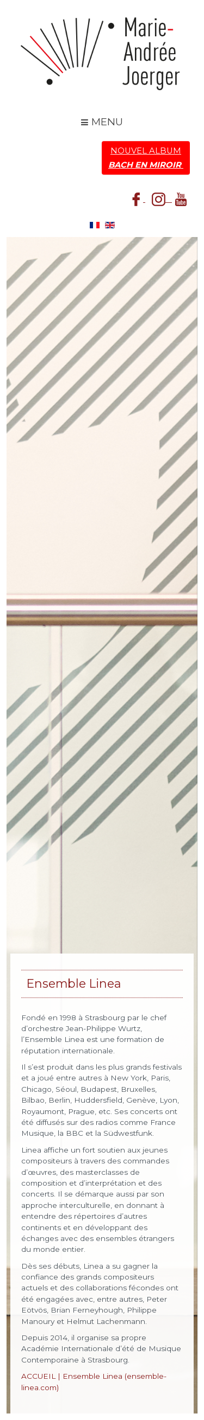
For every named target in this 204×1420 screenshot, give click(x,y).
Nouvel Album (145, 158)
